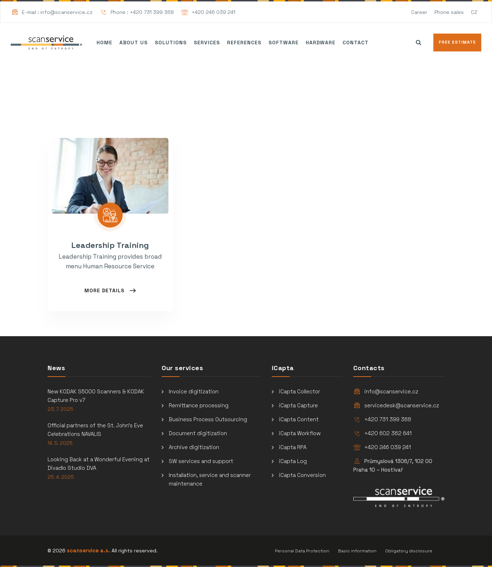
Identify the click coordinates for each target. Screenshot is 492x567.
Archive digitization (194, 447)
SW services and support (201, 461)
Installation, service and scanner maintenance (210, 479)
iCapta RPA (292, 447)
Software (284, 42)
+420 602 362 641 (388, 433)
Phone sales (449, 12)
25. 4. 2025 (61, 477)
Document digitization (198, 433)
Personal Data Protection (302, 551)
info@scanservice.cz (66, 12)
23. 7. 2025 (60, 409)
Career (419, 12)
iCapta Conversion (302, 475)
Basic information (357, 551)
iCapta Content (299, 419)
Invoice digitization (193, 391)
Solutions (171, 42)
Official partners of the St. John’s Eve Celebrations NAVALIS (95, 429)
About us (133, 42)
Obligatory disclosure (408, 551)
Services (207, 42)
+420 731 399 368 (152, 12)
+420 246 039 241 (213, 12)
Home (104, 42)
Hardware (320, 42)
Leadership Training (110, 245)
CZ (474, 12)
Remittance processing (198, 405)
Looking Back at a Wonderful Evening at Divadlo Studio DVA (98, 463)
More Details (105, 290)
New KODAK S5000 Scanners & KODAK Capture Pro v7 (96, 395)
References (244, 42)
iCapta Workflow (300, 433)
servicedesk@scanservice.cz (401, 405)
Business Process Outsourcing (208, 419)
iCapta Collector (299, 391)
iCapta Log (293, 461)
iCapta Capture (298, 405)
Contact (356, 42)
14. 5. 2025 (60, 443)
